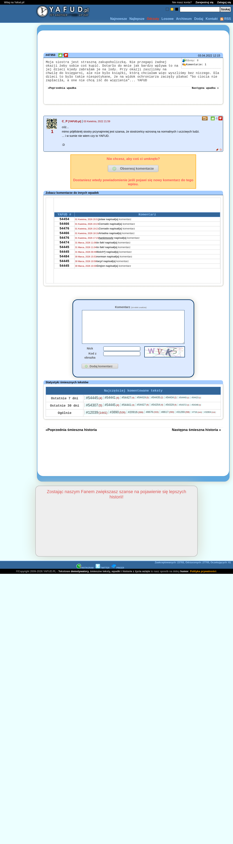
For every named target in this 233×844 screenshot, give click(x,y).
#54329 (171, 417)
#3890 (118, 424)
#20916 (135, 424)
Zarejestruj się (204, 2)
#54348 (196, 417)
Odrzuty (153, 18)
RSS (225, 18)
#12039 (96, 425)
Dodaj (198, 18)
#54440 (184, 410)
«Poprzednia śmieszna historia (71, 442)
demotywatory (79, 583)
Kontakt (212, 18)
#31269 (183, 424)
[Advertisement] (18, 374)
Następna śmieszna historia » (196, 442)
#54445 (94, 410)
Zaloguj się (224, 2)
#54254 (157, 417)
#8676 (152, 424)
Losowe (168, 18)
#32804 (210, 425)
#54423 (196, 410)
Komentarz (130, 312)
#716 (197, 424)
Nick (90, 360)
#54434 (171, 410)
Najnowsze (118, 18)
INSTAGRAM (85, 580)
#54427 (128, 410)
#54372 (184, 417)
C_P (65, 127)
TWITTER (102, 580)
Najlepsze (136, 18)
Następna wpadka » (205, 93)
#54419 (143, 409)
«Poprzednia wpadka (62, 93)
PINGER (117, 580)
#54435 (157, 409)
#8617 (167, 424)
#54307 (94, 418)
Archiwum (184, 18)
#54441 (112, 410)
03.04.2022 (205, 55)
